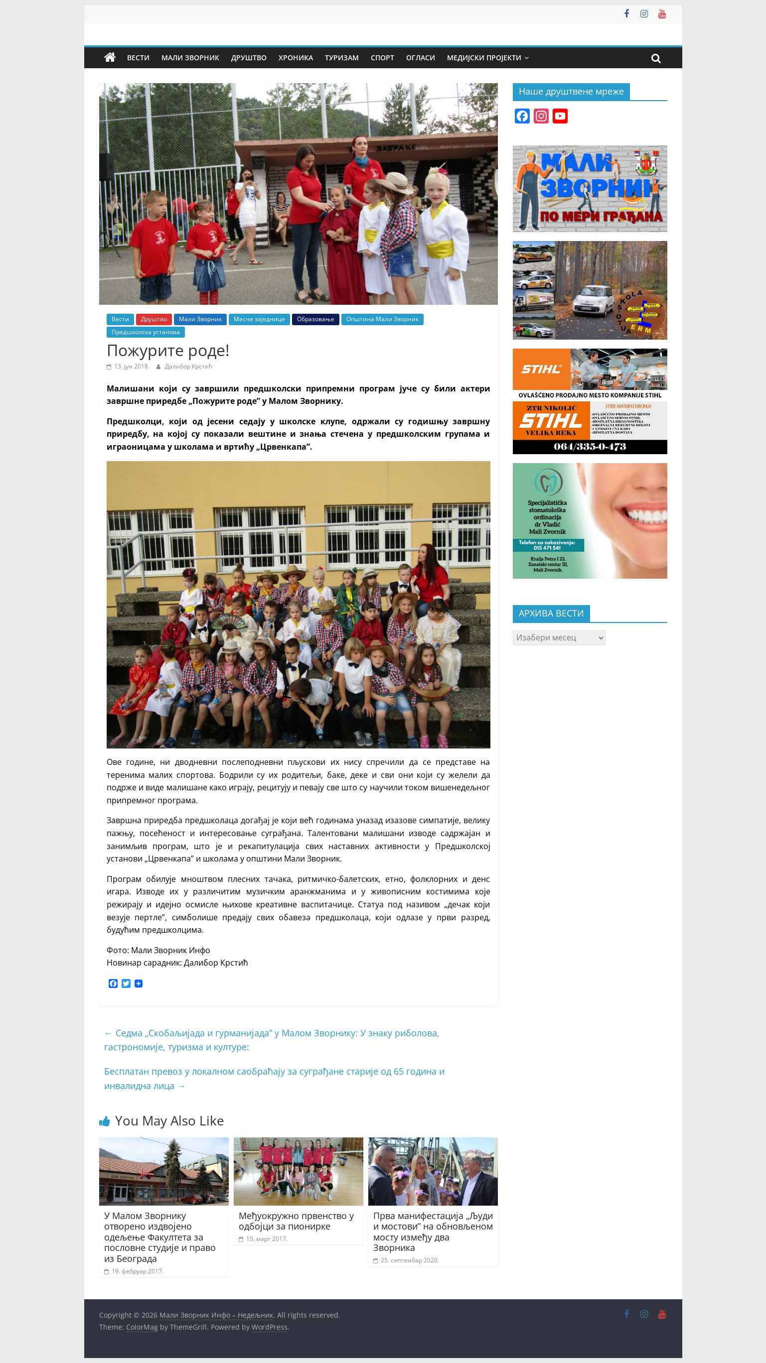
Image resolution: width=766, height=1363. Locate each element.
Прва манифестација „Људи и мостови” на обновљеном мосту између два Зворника (433, 1232)
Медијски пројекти (484, 57)
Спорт (382, 57)
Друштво (249, 57)
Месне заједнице (259, 319)
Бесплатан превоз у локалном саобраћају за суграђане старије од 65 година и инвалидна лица (274, 1078)
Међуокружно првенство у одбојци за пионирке (296, 1221)
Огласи (420, 57)
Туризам (342, 57)
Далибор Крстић (188, 366)
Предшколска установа (146, 332)
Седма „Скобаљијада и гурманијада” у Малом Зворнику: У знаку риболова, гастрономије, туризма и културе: (272, 1040)
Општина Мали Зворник (382, 319)
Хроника (296, 57)
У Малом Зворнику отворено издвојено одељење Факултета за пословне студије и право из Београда (160, 1237)
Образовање (315, 319)
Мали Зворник (190, 57)
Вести (138, 57)
